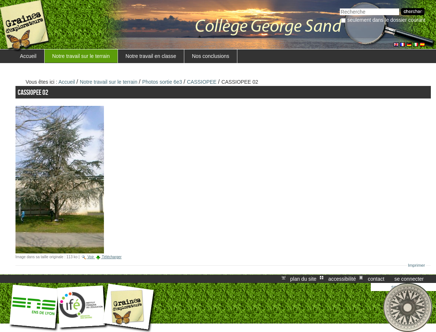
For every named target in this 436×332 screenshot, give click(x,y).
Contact (376, 279)
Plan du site (303, 279)
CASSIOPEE (201, 82)
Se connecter (409, 279)
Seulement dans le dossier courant (386, 20)
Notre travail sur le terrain (81, 56)
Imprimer (416, 265)
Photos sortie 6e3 (162, 82)
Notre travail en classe (150, 56)
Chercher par (339, 7)
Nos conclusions (210, 56)
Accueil (28, 56)
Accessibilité (342, 279)
